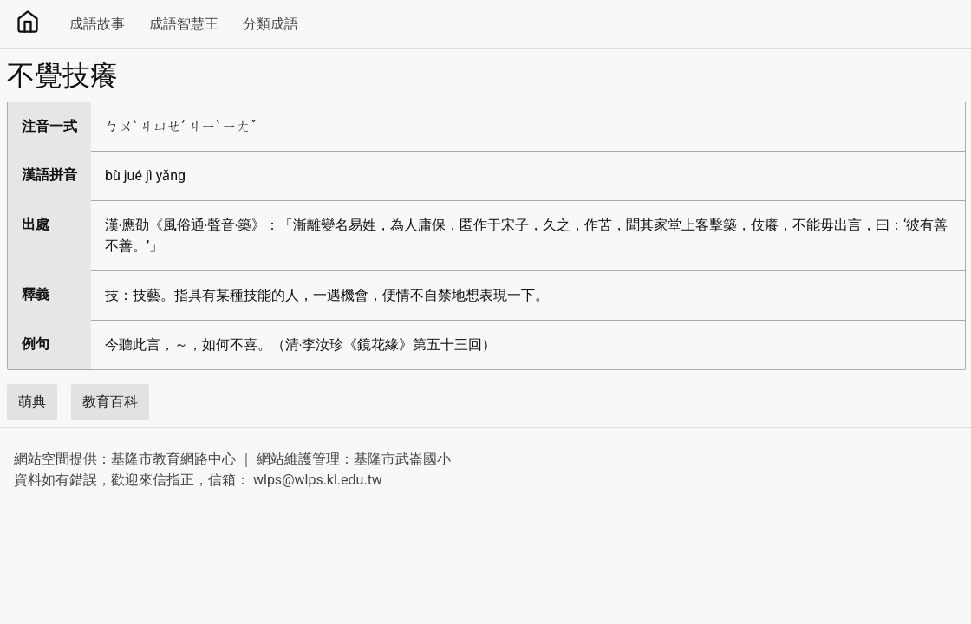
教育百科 (110, 401)
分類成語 (270, 24)
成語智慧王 (183, 24)
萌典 (32, 401)
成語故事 (97, 24)
